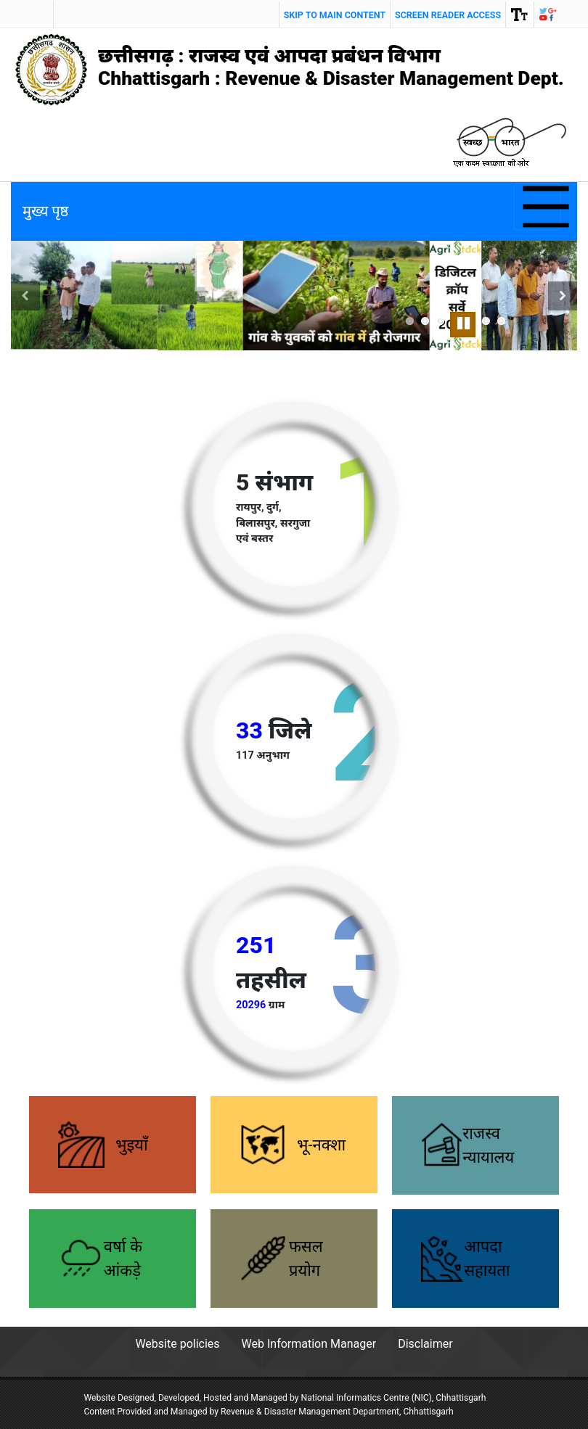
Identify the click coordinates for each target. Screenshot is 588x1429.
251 (256, 945)
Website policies (177, 1344)
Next (565, 313)
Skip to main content (334, 14)
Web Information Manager (309, 1344)
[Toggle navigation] (537, 207)
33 (249, 730)
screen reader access (448, 14)
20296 (251, 1005)
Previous (25, 313)
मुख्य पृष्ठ (45, 211)
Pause (464, 321)
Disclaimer (425, 1344)
